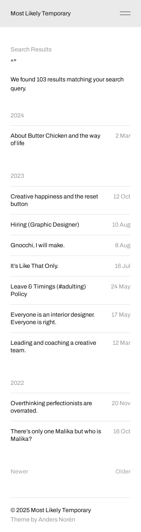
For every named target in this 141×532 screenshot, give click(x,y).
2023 (17, 176)
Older (122, 471)
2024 (17, 115)
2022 (17, 383)
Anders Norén (56, 519)
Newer (19, 471)
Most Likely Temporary (41, 13)
